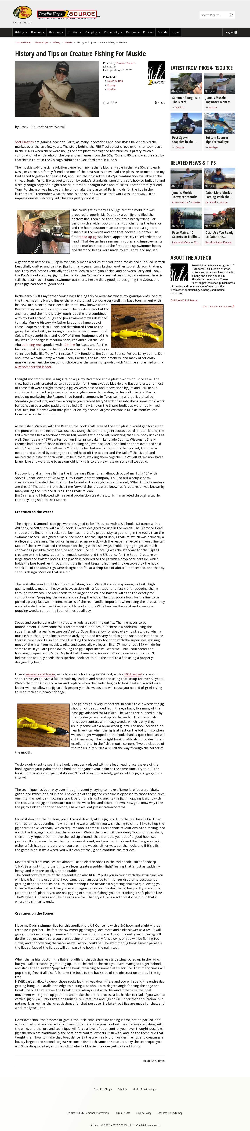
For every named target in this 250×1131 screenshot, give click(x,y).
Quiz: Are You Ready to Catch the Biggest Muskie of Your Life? (219, 238)
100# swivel (133, 674)
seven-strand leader (40, 674)
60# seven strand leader (33, 367)
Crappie (180, 147)
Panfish (180, 107)
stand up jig (88, 237)
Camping (91, 32)
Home (175, 32)
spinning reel (32, 344)
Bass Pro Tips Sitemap (170, 1113)
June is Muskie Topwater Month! (217, 99)
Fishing (19, 32)
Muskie (68, 42)
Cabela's (122, 1089)
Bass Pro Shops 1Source (218, 242)
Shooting (55, 32)
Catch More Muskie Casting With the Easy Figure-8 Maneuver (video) (218, 199)
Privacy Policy (143, 1113)
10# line (69, 344)
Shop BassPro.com (22, 22)
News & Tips (41, 42)
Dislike (112, 102)
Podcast (148, 32)
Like (104, 102)
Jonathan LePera (181, 242)
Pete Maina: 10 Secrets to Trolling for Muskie (185, 236)
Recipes (131, 32)
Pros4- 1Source (125, 63)
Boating (36, 32)
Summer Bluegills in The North (186, 99)
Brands (162, 32)
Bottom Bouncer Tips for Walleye (217, 139)
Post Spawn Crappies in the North (183, 141)
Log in (229, 32)
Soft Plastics (24, 142)
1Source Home (23, 42)
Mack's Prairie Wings (144, 1089)
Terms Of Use (122, 1113)
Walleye (213, 147)
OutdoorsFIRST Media (184, 300)
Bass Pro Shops (103, 1089)
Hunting (73, 32)
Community (111, 32)
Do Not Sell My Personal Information (88, 1113)
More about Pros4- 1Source (217, 306)
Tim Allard (210, 202)
